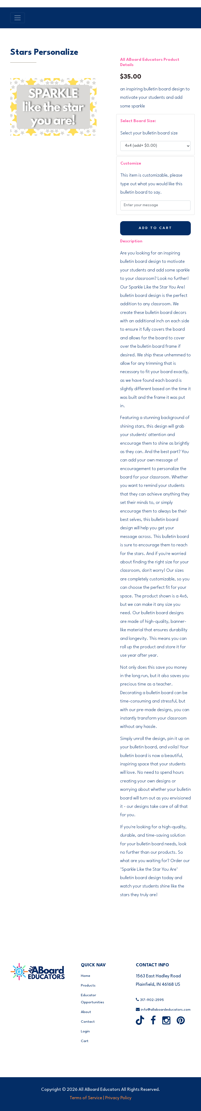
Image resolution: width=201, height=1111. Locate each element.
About (86, 1012)
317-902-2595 (150, 1000)
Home (85, 976)
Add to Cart (155, 228)
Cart (84, 1041)
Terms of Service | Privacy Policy (100, 1098)
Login (85, 1031)
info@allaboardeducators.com (163, 1009)
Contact (88, 1021)
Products (88, 985)
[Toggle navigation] (17, 18)
